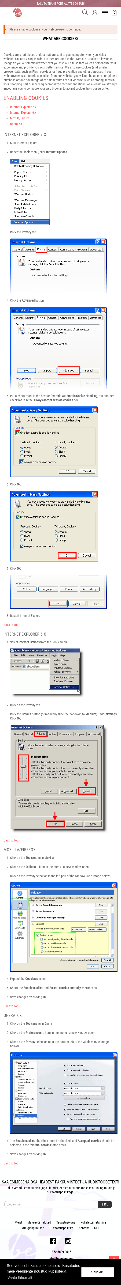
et (105, 12)
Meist (18, 1222)
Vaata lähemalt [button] (19, 1278)
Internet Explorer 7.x (23, 107)
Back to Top (11, 625)
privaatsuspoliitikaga (60, 1192)
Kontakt (84, 1228)
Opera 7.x (16, 124)
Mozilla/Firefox (19, 118)
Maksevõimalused (39, 1222)
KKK (97, 1228)
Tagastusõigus (65, 1222)
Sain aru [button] (98, 1272)
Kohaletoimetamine (93, 1222)
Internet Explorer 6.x (23, 112)
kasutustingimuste (100, 1188)
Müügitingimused (33, 1228)
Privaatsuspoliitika (61, 1228)
